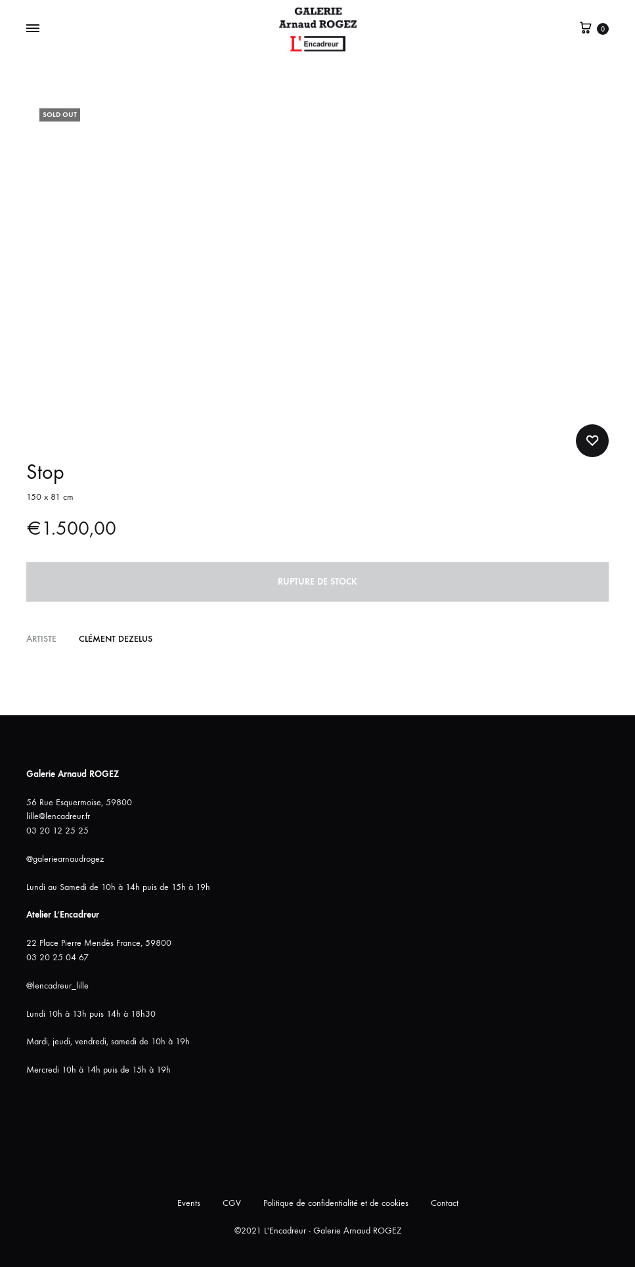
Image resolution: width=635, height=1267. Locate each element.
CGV (232, 1203)
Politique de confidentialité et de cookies (335, 1203)
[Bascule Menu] (32, 29)
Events (188, 1203)
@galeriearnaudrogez (65, 858)
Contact (444, 1203)
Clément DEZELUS (115, 638)
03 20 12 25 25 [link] (57, 830)
